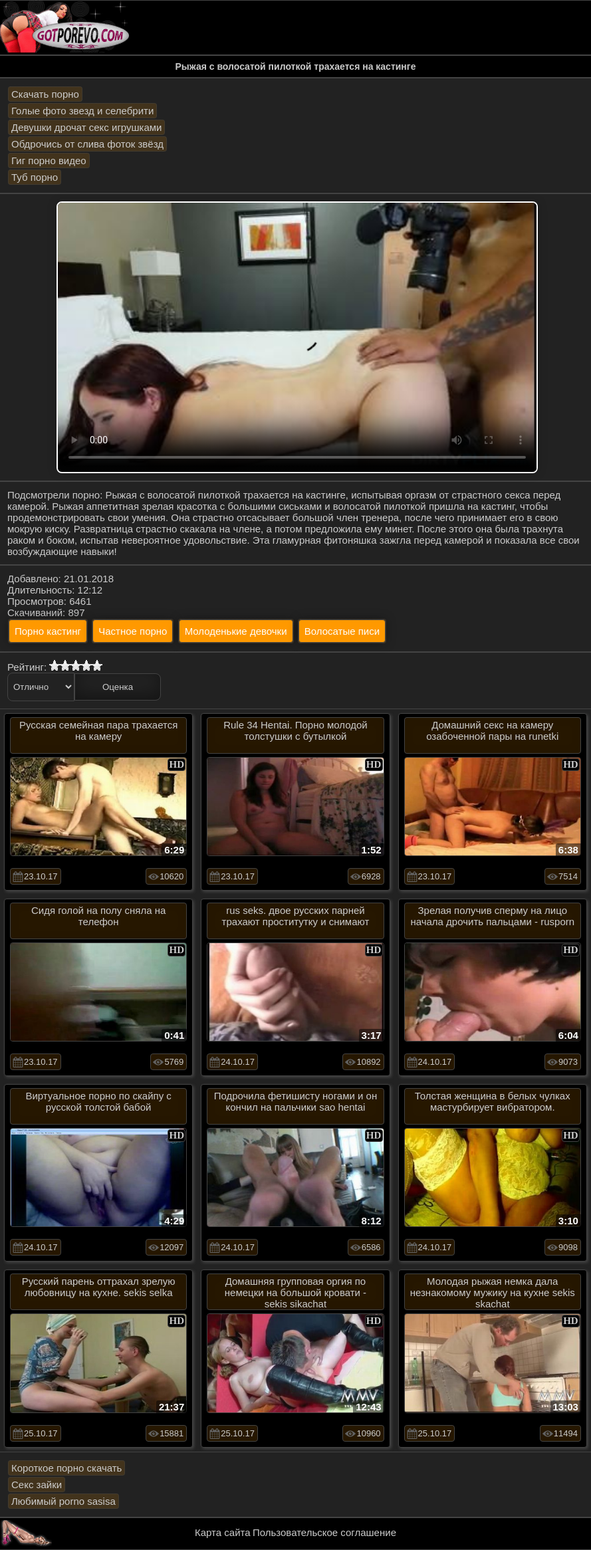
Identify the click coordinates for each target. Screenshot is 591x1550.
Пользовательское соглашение (324, 1532)
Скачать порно (45, 94)
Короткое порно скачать (66, 1468)
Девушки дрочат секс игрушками (86, 127)
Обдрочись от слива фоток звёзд (87, 144)
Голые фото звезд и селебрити (82, 110)
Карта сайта (223, 1532)
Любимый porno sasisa (63, 1501)
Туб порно (34, 177)
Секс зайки (36, 1484)
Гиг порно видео (48, 160)
